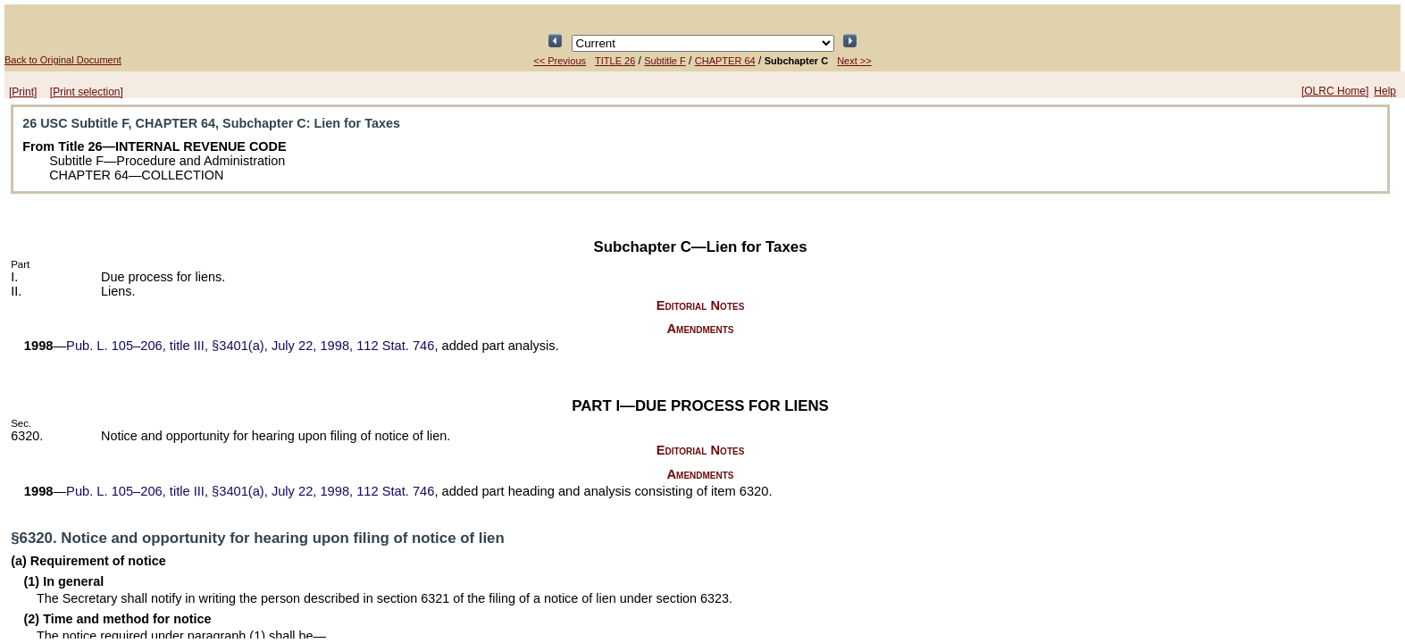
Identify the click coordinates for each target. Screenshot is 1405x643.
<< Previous (559, 60)
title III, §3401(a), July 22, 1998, (250, 345)
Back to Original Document (62, 59)
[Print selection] (86, 92)
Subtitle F (664, 60)
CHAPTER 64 (725, 60)
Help (1385, 91)
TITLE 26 (615, 60)
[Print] (23, 92)
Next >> (854, 60)
